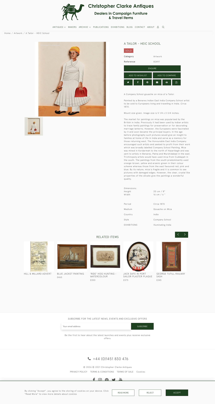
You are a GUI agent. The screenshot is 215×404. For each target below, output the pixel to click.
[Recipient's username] (96, 326)
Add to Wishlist (138, 75)
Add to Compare (166, 75)
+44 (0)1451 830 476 (107, 359)
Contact (140, 27)
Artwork (18, 33)
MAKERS (72, 27)
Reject (150, 392)
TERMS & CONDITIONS (102, 372)
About (150, 27)
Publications (101, 27)
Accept (177, 392)
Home (7, 33)
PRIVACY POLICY (78, 372)
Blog (130, 27)
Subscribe (142, 326)
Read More (123, 392)
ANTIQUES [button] (58, 27)
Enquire (152, 68)
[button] (163, 27)
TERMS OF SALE (125, 372)
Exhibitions (117, 27)
